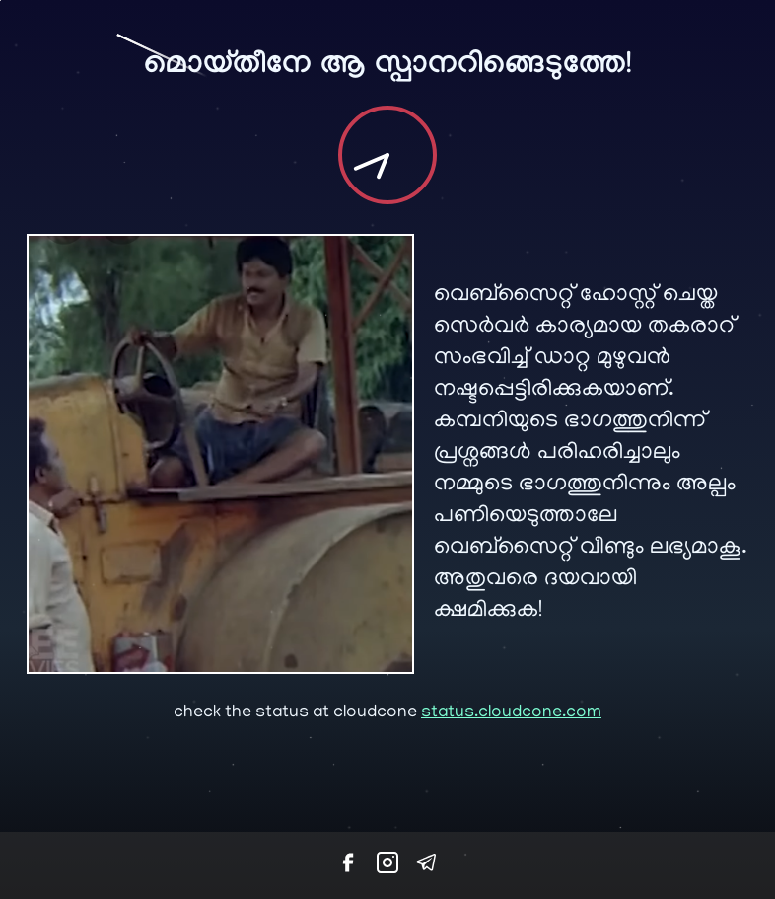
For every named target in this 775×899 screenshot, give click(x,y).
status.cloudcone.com (511, 713)
